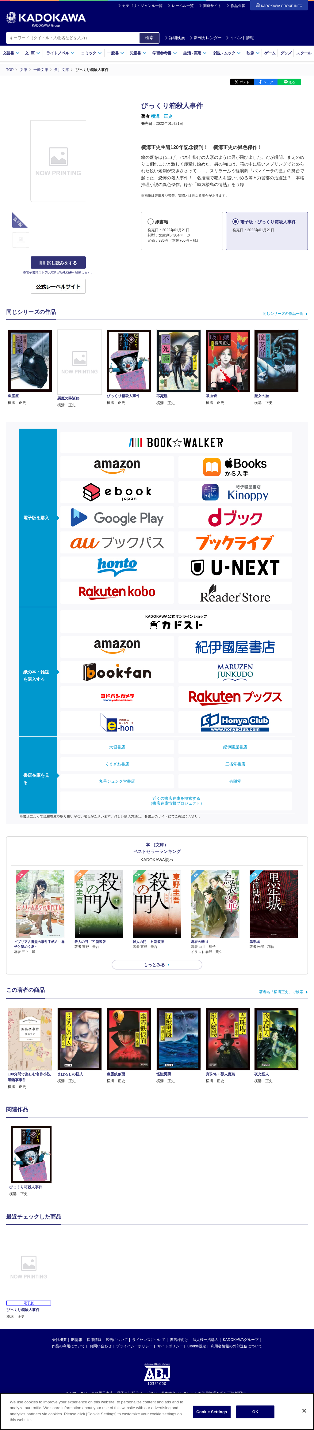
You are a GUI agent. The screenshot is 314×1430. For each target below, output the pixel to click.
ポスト (244, 82)
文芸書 (11, 53)
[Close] (304, 1410)
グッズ (286, 53)
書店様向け (179, 1340)
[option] (31, 1161)
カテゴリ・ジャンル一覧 (142, 6)
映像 (253, 53)
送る (292, 82)
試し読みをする (58, 262)
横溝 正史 (161, 116)
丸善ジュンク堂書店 (117, 781)
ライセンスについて (148, 1340)
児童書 (138, 53)
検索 (149, 37)
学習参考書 (164, 53)
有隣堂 (235, 781)
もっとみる (154, 964)
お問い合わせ (101, 1346)
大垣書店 (117, 747)
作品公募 (238, 6)
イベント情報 (240, 37)
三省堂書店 (235, 764)
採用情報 (94, 1340)
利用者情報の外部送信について (236, 1346)
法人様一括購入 (205, 1340)
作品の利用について (68, 1346)
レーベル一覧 (183, 6)
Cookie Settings (211, 1412)
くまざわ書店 (117, 764)
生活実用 (195, 53)
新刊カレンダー (206, 37)
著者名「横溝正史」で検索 (281, 992)
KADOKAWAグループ (240, 1340)
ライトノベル (60, 53)
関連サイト (212, 6)
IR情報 (76, 1340)
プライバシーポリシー (134, 1346)
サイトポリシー (170, 1346)
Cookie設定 (196, 1346)
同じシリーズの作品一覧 (283, 313)
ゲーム (270, 53)
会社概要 (59, 1340)
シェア (268, 82)
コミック (91, 53)
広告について (117, 1340)
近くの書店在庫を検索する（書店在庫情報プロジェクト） (176, 801)
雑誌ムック (227, 53)
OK (255, 1412)
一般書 (115, 53)
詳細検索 (175, 37)
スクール (303, 53)
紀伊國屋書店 (235, 747)
